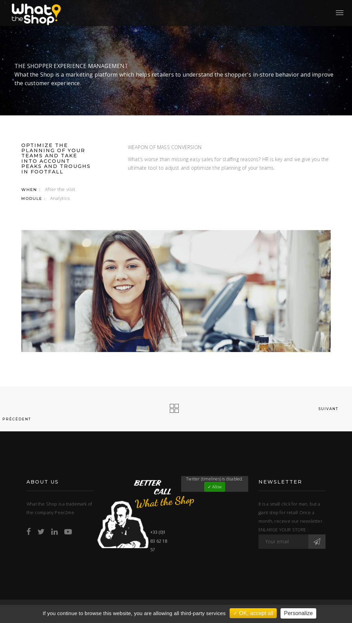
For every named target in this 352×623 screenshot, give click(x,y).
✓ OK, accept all (253, 613)
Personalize (298, 613)
